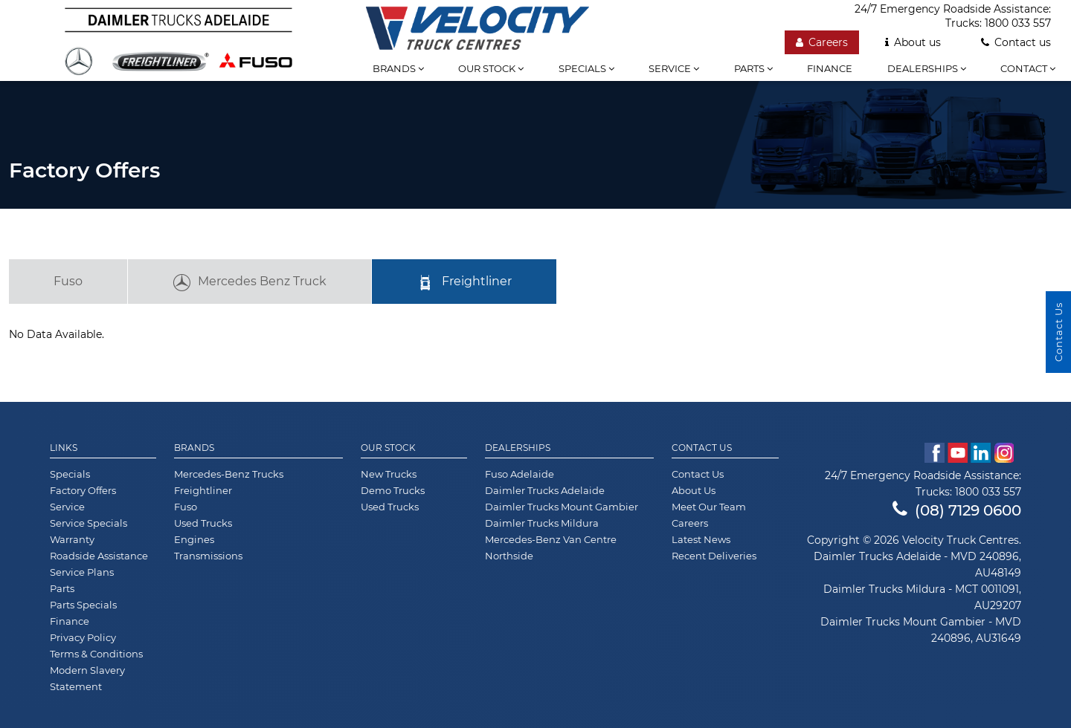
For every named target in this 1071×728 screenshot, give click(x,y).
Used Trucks (203, 523)
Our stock (491, 68)
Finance (829, 68)
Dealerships (926, 68)
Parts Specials (83, 605)
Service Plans (82, 572)
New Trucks (388, 474)
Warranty (72, 539)
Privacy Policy (83, 637)
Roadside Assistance (99, 556)
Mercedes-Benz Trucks (228, 474)
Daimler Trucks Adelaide (545, 490)
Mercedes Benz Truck (250, 283)
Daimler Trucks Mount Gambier (561, 507)
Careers (690, 523)
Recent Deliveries (714, 556)
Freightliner (464, 283)
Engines (194, 539)
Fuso (68, 281)
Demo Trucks (393, 490)
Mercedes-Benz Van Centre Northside (551, 547)
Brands (398, 68)
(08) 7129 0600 (956, 510)
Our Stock (388, 448)
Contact (1027, 68)
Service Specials (88, 523)
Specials (586, 68)
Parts (753, 68)
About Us (693, 490)
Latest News (701, 539)
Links (63, 448)
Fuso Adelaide (519, 474)
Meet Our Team (709, 507)
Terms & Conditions (96, 654)
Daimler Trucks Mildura (542, 523)
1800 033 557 (988, 491)
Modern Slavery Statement (87, 678)
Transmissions (208, 556)
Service (674, 68)
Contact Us (702, 448)
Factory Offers (83, 490)
